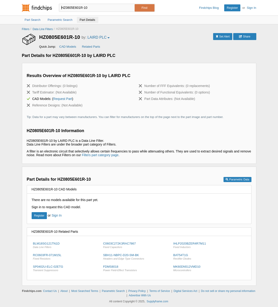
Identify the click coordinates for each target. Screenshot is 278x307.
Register (232, 7)
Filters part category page (100, 155)
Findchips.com (37, 8)
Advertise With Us (140, 295)
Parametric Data (237, 179)
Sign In (251, 7)
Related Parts (91, 46)
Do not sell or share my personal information (228, 291)
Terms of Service (159, 291)
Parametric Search (113, 291)
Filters (26, 29)
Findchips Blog (209, 7)
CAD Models (67, 46)
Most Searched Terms (84, 291)
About (63, 291)
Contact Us (50, 291)
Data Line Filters (43, 29)
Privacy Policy (137, 291)
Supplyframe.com (157, 301)
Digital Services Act (185, 291)
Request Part (62, 99)
